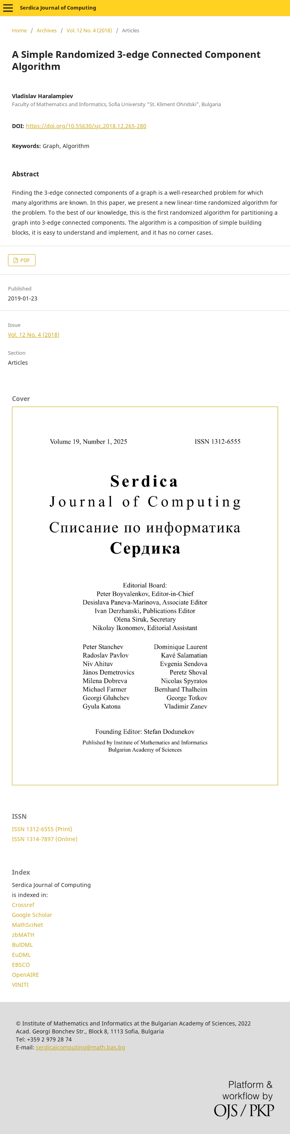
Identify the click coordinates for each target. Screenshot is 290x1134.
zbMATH (23, 934)
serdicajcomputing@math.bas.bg (80, 1047)
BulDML (22, 944)
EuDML (21, 954)
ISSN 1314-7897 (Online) (44, 839)
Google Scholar (32, 915)
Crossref (23, 905)
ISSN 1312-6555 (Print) (42, 829)
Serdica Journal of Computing (58, 7)
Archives (47, 30)
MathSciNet (27, 925)
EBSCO (21, 964)
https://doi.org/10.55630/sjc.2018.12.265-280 (86, 126)
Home (19, 30)
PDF (24, 260)
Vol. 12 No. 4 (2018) (89, 30)
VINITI (20, 984)
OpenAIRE (25, 974)
